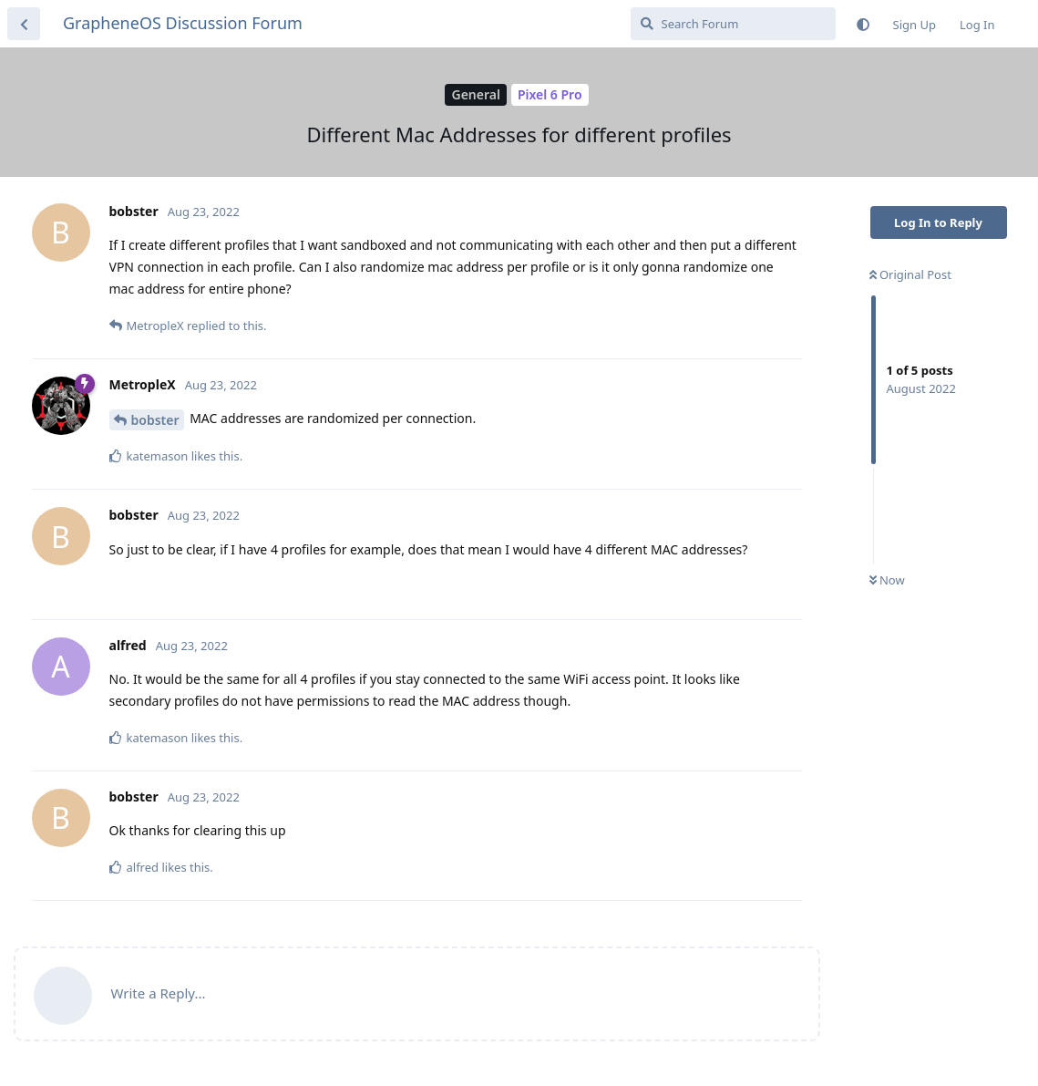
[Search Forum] (733, 23)
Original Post (910, 274)
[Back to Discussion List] (23, 23)
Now (887, 580)
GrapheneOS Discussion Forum (183, 23)
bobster (155, 420)
